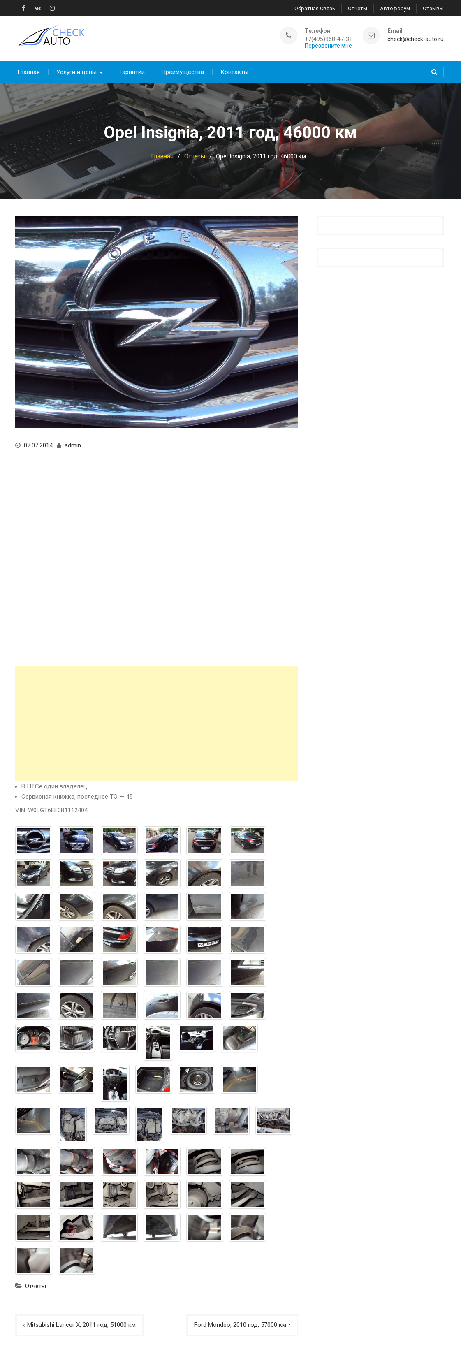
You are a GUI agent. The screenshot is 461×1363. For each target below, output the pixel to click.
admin (73, 445)
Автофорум (395, 8)
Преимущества (182, 72)
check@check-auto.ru (415, 39)
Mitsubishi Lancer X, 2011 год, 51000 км (81, 1324)
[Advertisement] (157, 723)
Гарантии (132, 72)
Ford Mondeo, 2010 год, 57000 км (240, 1324)
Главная (28, 72)
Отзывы (433, 8)
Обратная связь (314, 8)
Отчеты (357, 8)
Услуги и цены (76, 72)
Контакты (234, 72)
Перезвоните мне (328, 46)
